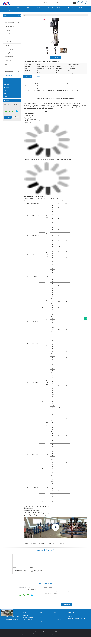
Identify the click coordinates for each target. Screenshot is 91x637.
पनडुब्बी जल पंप (12, 19)
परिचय (40, 615)
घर (8, 7)
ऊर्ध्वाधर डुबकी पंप (12, 75)
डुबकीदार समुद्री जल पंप (12, 38)
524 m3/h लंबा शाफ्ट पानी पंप (58, 543)
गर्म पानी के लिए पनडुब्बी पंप (12, 49)
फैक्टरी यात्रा (6, 81)
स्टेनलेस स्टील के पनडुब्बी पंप (12, 22)
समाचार (80, 7)
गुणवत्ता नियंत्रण (60, 7)
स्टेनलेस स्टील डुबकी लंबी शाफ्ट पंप (45, 543)
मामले (5, 93)
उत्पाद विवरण (37, 76)
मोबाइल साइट (54, 631)
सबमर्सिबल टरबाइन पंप (12, 56)
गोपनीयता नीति (44, 631)
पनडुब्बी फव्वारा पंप (12, 45)
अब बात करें (9, 10)
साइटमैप (35, 631)
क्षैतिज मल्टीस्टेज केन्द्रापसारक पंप (12, 72)
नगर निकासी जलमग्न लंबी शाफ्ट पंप (31, 543)
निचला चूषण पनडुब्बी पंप (12, 26)
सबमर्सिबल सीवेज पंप (12, 34)
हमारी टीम (40, 621)
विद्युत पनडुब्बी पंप (12, 30)
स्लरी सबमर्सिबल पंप (12, 41)
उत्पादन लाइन (55, 615)
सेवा (39, 619)
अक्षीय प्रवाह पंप (12, 60)
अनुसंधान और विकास (57, 619)
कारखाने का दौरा (49, 7)
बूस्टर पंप (12, 68)
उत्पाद (18, 7)
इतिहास (40, 617)
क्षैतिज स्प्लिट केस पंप (12, 64)
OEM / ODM (56, 617)
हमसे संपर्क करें (70, 7)
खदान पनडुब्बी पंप (12, 53)
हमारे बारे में (39, 7)
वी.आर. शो (29, 7)
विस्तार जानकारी (28, 76)
